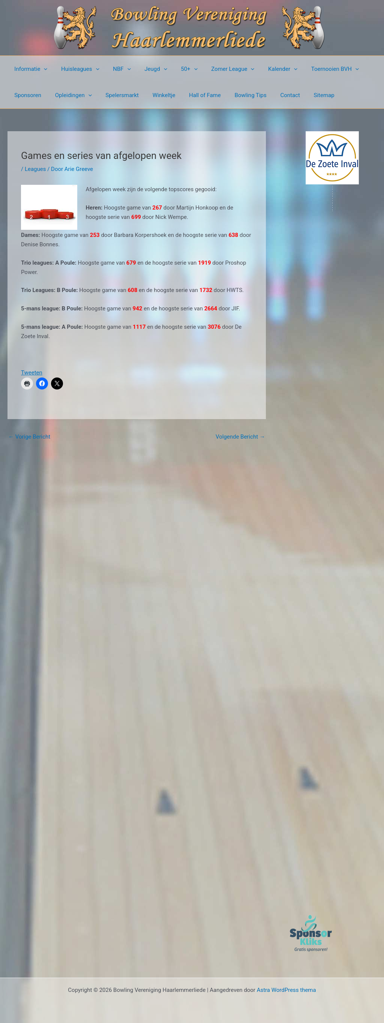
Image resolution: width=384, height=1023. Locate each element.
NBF (115, 69)
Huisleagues (76, 69)
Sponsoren (26, 95)
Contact (274, 95)
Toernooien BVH (316, 69)
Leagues (35, 169)
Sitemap (305, 95)
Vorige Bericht (29, 436)
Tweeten (31, 372)
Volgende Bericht (240, 436)
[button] (42, 69)
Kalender (266, 69)
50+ (178, 69)
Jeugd (147, 69)
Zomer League (219, 69)
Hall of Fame (194, 95)
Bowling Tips (237, 95)
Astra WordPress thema (286, 990)
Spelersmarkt (116, 95)
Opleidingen (69, 95)
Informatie (29, 69)
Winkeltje (155, 95)
